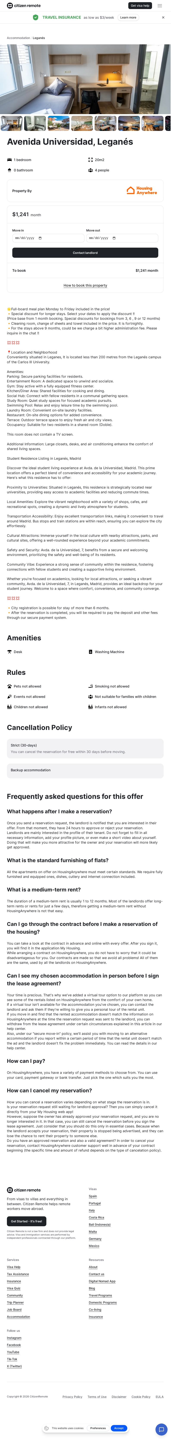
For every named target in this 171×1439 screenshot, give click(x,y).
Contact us (96, 1274)
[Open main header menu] (159, 5)
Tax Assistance (18, 1274)
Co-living (95, 1309)
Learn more (128, 17)
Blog (92, 1288)
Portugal (95, 1203)
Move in (48, 235)
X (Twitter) (14, 1366)
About (93, 1267)
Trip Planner (15, 1302)
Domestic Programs (103, 1302)
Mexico (94, 1246)
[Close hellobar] (163, 17)
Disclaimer (119, 1397)
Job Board (14, 1309)
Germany (95, 1238)
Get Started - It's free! (26, 1221)
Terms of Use (97, 1397)
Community (15, 1295)
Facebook (14, 1345)
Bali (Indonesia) (100, 1224)
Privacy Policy (72, 1397)
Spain (93, 1196)
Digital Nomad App (102, 1281)
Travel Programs (100, 1295)
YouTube (13, 1352)
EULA (160, 1397)
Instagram (14, 1338)
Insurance (14, 1281)
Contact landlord (85, 253)
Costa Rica (96, 1217)
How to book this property (85, 285)
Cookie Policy (141, 1397)
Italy (92, 1210)
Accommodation (18, 38)
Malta (93, 1231)
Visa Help (13, 1267)
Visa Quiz (13, 1288)
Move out (122, 235)
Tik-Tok (12, 1359)
